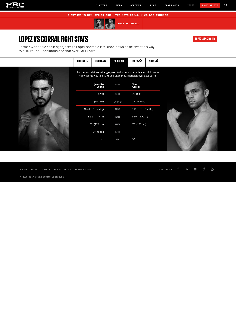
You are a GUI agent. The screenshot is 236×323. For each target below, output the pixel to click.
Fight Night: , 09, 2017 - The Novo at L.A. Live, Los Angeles (118, 15)
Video (119, 6)
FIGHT (119, 62)
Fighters (101, 6)
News (153, 6)
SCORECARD (100, 62)
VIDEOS (153, 62)
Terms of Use (83, 170)
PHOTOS (137, 62)
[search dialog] (226, 5)
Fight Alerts (210, 6)
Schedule (136, 6)
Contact (45, 170)
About (23, 170)
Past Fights (172, 6)
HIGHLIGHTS (82, 62)
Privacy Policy (63, 170)
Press (191, 6)
